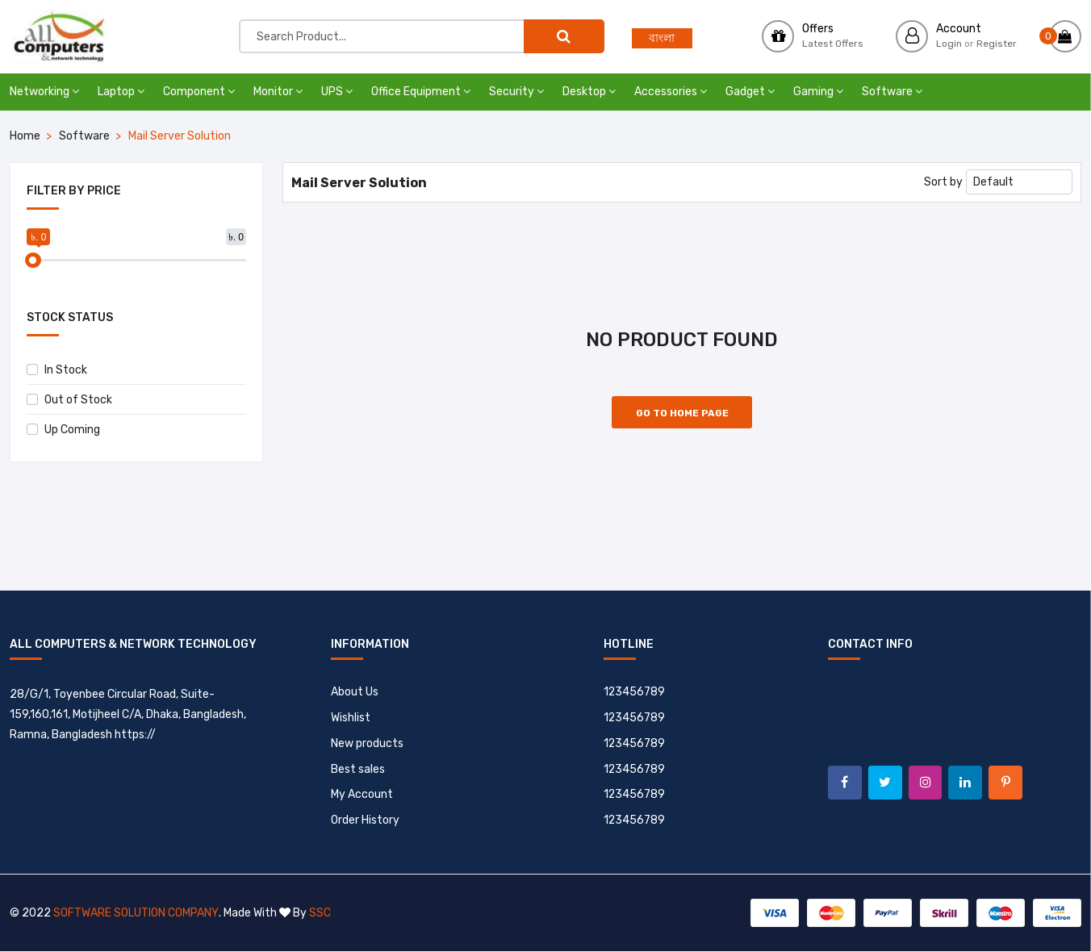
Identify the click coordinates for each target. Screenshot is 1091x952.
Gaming (818, 91)
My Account (362, 795)
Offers (818, 28)
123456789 (635, 692)
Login (949, 43)
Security (516, 91)
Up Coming (63, 429)
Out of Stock (69, 400)
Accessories (670, 91)
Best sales (358, 769)
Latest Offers (832, 43)
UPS (337, 91)
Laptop (121, 91)
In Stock (57, 370)
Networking (44, 91)
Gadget (750, 91)
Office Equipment (420, 91)
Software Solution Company (135, 914)
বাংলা (662, 38)
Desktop (589, 91)
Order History (365, 821)
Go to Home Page (682, 413)
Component (199, 91)
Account (958, 28)
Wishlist (350, 717)
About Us (354, 692)
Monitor (278, 91)
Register (996, 43)
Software (892, 91)
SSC (319, 914)
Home (25, 136)
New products (367, 743)
